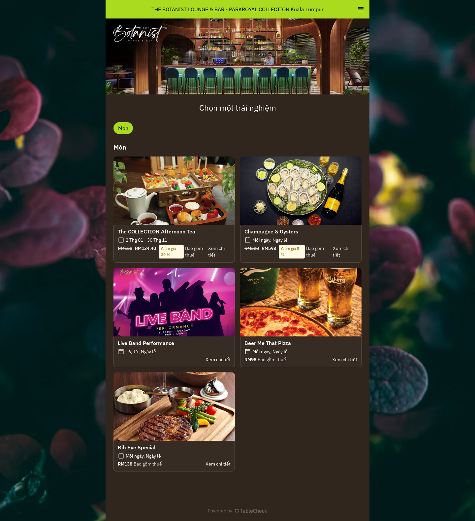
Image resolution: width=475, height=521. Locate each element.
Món (123, 128)
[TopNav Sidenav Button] (360, 9)
